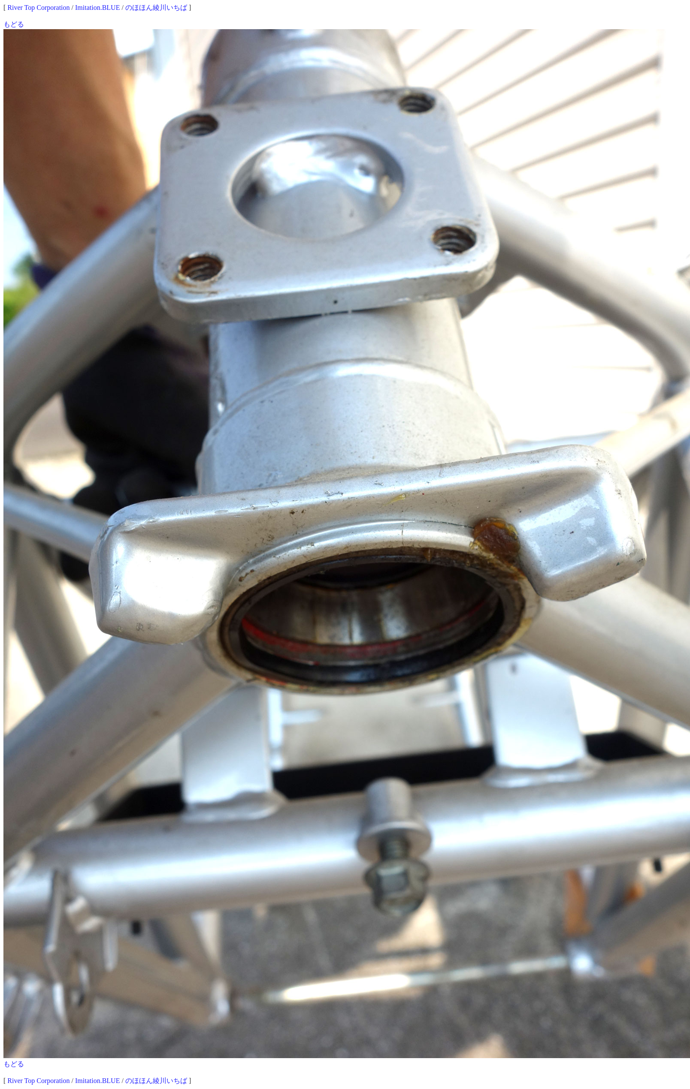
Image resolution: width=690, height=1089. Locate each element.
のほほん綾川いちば (156, 7)
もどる (13, 24)
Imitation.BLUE (97, 7)
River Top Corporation (38, 7)
